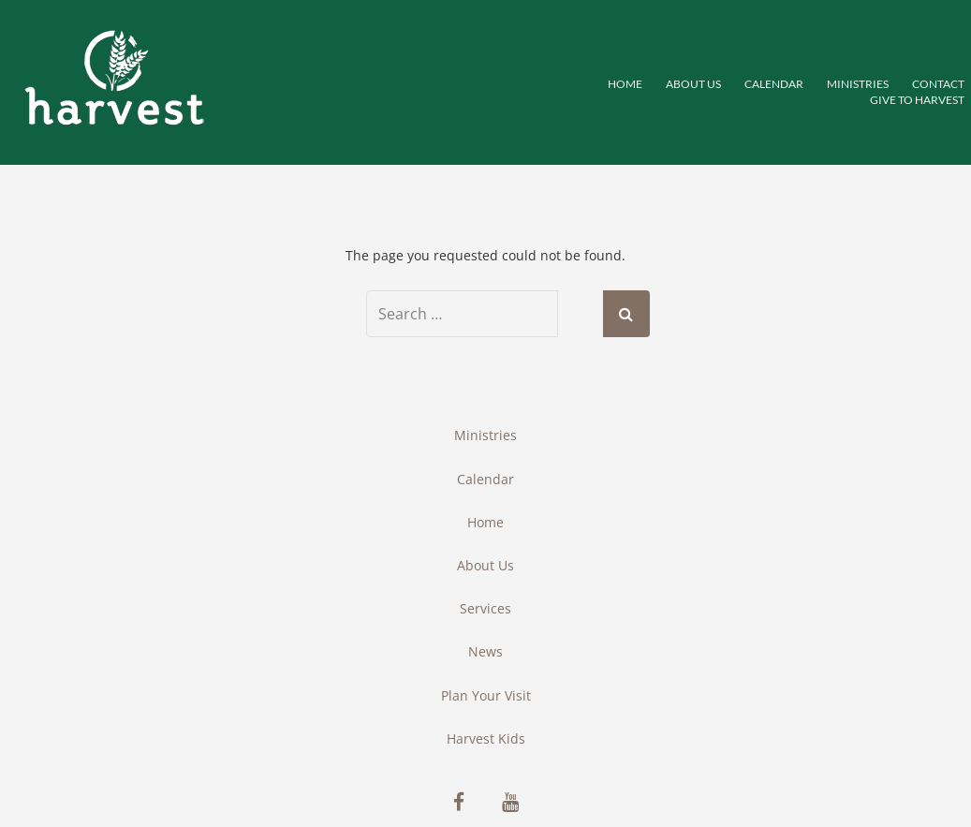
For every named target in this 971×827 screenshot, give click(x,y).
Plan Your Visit (486, 695)
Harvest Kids (486, 738)
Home (625, 84)
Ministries (485, 435)
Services (485, 608)
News (485, 651)
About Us (693, 84)
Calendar (773, 84)
